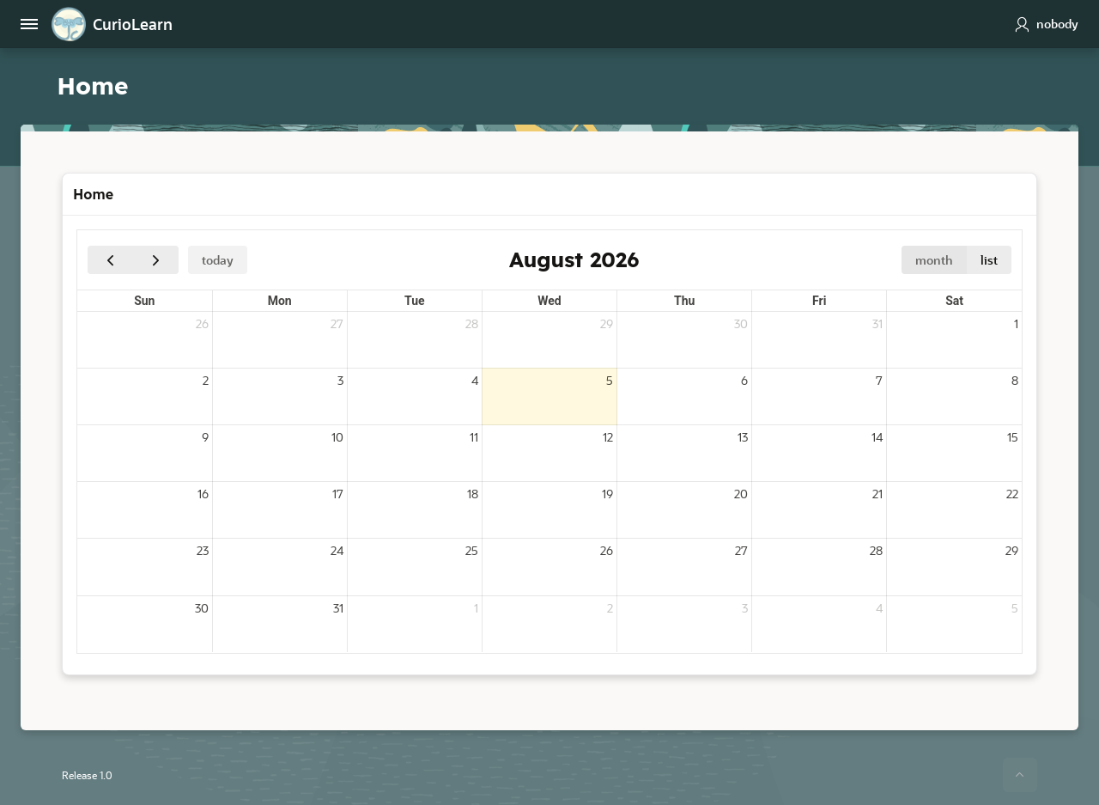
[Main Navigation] (29, 24)
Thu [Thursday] (684, 300)
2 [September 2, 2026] (610, 607)
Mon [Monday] (280, 300)
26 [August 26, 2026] (606, 549)
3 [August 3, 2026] (340, 379)
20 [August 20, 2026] (741, 493)
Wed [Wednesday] (549, 300)
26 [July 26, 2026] (202, 322)
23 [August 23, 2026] (203, 549)
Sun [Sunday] (144, 300)
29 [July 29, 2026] (606, 322)
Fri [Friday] (819, 300)
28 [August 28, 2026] (876, 549)
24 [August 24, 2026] (337, 549)
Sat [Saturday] (954, 300)
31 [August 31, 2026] (338, 607)
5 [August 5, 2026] (609, 379)
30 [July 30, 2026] (741, 322)
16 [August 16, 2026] (203, 493)
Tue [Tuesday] (414, 300)
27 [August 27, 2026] (741, 549)
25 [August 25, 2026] (471, 549)
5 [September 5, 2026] (1014, 607)
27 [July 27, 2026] (337, 322)
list (989, 259)
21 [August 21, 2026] (877, 493)
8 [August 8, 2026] (1014, 379)
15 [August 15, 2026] (1012, 436)
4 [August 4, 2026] (474, 379)
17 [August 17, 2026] (337, 493)
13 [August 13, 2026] (743, 436)
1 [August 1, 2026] (1016, 322)
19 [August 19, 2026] (607, 493)
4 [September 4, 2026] (879, 607)
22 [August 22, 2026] (1012, 493)
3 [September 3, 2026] (745, 607)
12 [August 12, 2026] (608, 436)
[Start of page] (1020, 774)
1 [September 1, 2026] (476, 607)
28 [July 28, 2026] (471, 322)
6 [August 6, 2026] (744, 379)
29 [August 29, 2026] (1011, 549)
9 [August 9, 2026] (205, 436)
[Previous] (110, 259)
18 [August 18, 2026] (472, 493)
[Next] (156, 259)
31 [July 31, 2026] (877, 322)
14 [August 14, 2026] (877, 436)
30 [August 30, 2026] (202, 607)
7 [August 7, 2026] (879, 379)
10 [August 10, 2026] (337, 436)
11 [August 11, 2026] (474, 436)
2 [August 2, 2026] (206, 379)
